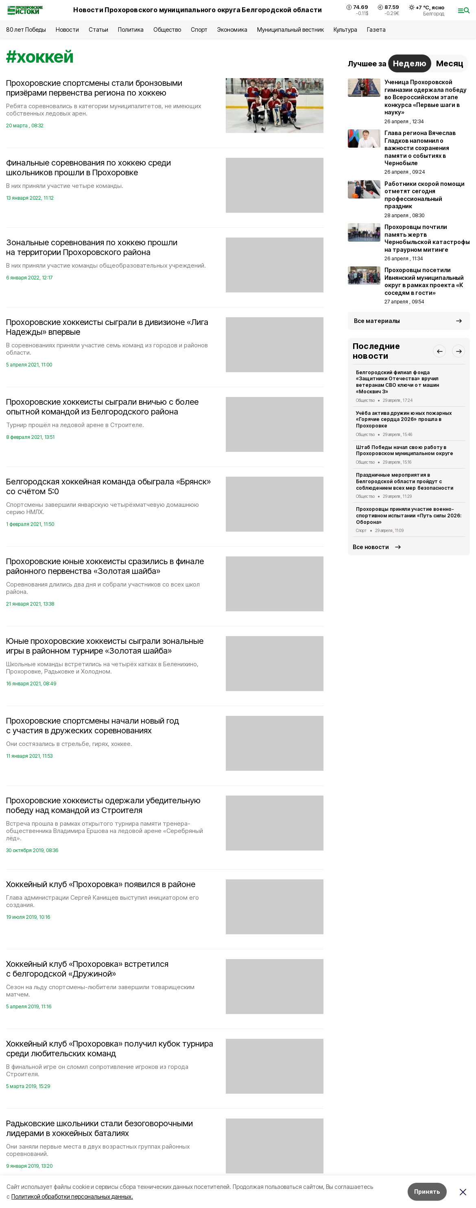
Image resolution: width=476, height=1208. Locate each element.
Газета (376, 29)
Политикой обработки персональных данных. (72, 1196)
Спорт (199, 29)
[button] (439, 351)
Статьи (98, 29)
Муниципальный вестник (290, 29)
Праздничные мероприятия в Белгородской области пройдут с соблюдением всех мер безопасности (404, 481)
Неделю (409, 63)
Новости (67, 29)
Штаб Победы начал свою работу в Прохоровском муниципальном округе (404, 450)
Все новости (371, 546)
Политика (131, 29)
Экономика (232, 29)
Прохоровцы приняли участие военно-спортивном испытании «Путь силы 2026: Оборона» (408, 515)
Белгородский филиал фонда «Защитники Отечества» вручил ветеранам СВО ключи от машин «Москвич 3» (397, 382)
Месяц (449, 63)
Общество (167, 29)
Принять (427, 1191)
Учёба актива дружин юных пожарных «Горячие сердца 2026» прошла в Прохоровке (404, 419)
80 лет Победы (26, 29)
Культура (345, 29)
